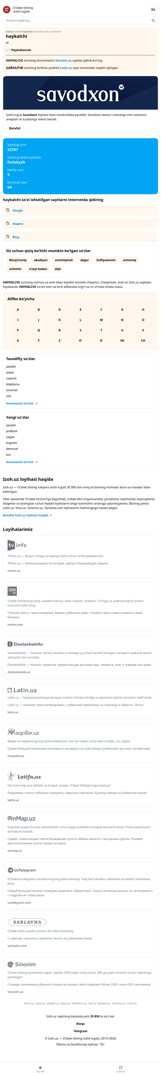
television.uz (79, 1003)
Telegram (80, 1031)
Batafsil (15, 128)
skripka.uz (53, 1003)
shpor (10, 372)
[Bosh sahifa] (42, 9)
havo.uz (132, 1003)
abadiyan (41, 260)
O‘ (80, 341)
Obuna (61, 1044)
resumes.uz (119, 1003)
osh (8, 396)
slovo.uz (65, 1003)
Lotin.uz (66, 68)
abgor (84, 260)
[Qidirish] (153, 20)
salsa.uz (40, 1003)
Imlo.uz (21, 508)
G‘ (101, 341)
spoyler (11, 425)
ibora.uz (29, 1003)
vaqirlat (11, 378)
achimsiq (129, 260)
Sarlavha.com (53, 508)
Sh (122, 341)
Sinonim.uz (63, 60)
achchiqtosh (64, 260)
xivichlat (11, 390)
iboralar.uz (104, 1003)
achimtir (15, 269)
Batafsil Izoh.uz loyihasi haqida (28, 515)
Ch (143, 341)
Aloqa (80, 1024)
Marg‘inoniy (18, 260)
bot (8, 455)
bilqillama (13, 384)
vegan (10, 437)
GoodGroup (78, 1044)
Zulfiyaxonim (106, 260)
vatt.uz (92, 1003)
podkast (11, 431)
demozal (12, 449)
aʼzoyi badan (38, 269)
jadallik (11, 367)
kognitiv (11, 443)
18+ (102, 1044)
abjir (58, 269)
